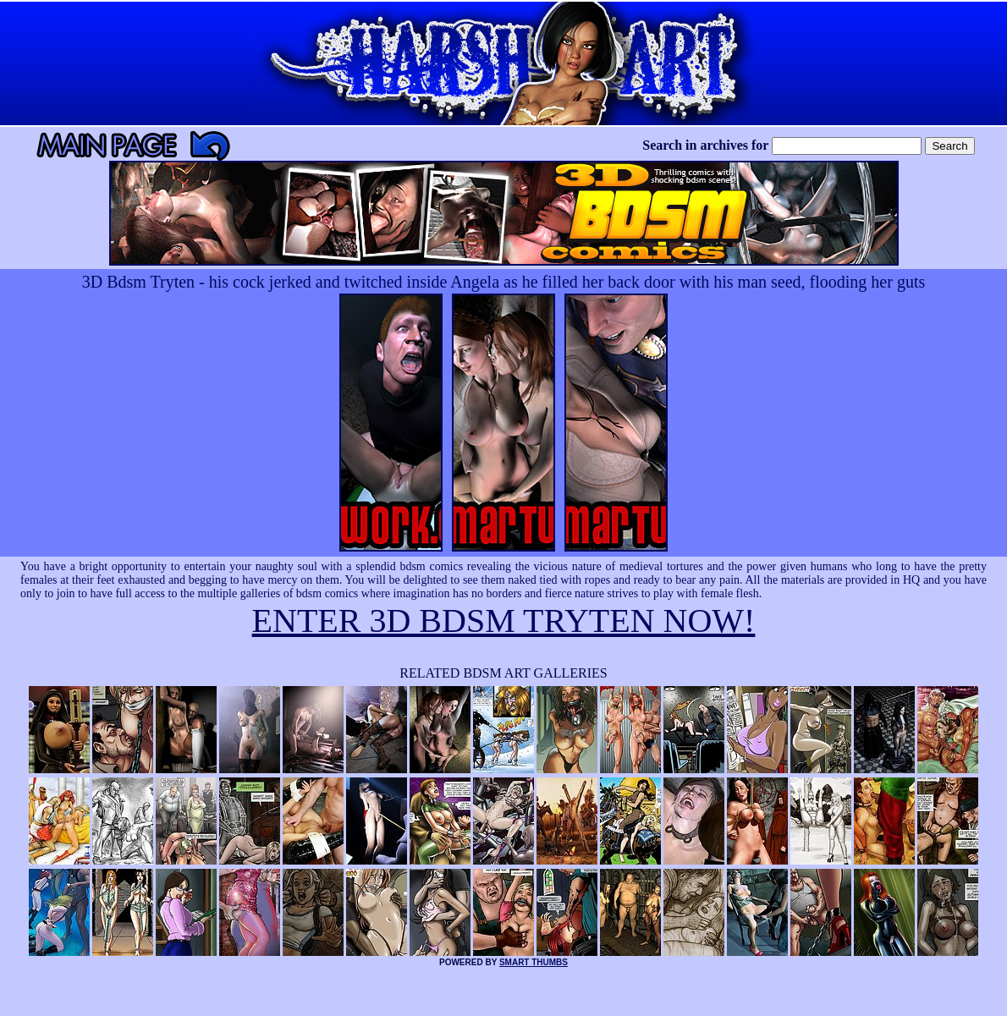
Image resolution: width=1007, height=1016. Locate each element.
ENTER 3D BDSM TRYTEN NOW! (504, 620)
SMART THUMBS (533, 962)
